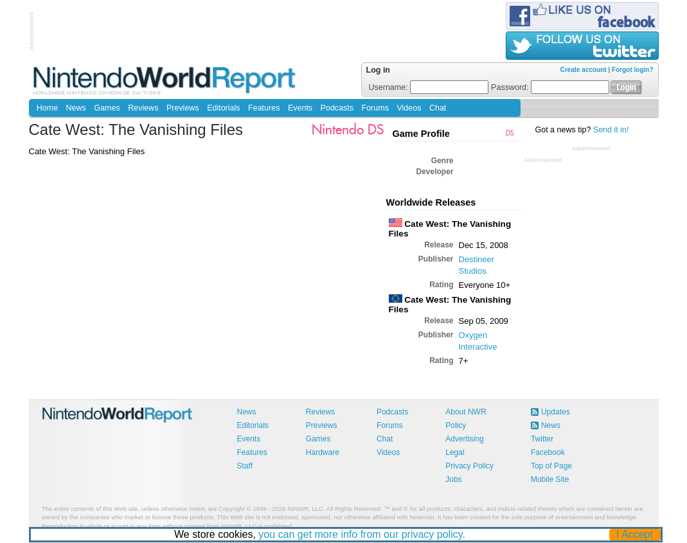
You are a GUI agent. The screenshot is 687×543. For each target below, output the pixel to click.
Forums (375, 107)
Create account (583, 69)
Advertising (464, 438)
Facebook (548, 452)
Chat (437, 107)
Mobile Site (550, 479)
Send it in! (611, 129)
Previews (182, 107)
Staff (245, 465)
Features (264, 107)
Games (107, 107)
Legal (454, 452)
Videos (409, 107)
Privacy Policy (469, 465)
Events (300, 107)
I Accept (634, 534)
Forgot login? (632, 69)
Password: (550, 87)
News (76, 107)
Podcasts (337, 107)
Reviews (143, 107)
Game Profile (421, 134)
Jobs (453, 479)
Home (47, 107)
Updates (555, 411)
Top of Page (551, 465)
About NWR (465, 411)
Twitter (542, 438)
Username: (429, 87)
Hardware (322, 452)
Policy (455, 425)
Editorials (223, 107)
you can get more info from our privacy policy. (361, 534)
